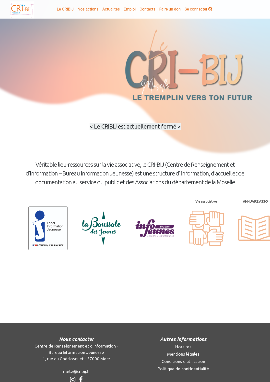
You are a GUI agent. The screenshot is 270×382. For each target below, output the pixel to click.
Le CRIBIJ (65, 9)
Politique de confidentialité (183, 368)
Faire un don (170, 9)
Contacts (147, 9)
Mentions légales (183, 354)
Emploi (130, 9)
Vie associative (206, 201)
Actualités (111, 9)
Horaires (183, 346)
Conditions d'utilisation (183, 361)
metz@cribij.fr (76, 371)
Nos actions (88, 9)
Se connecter (199, 8)
